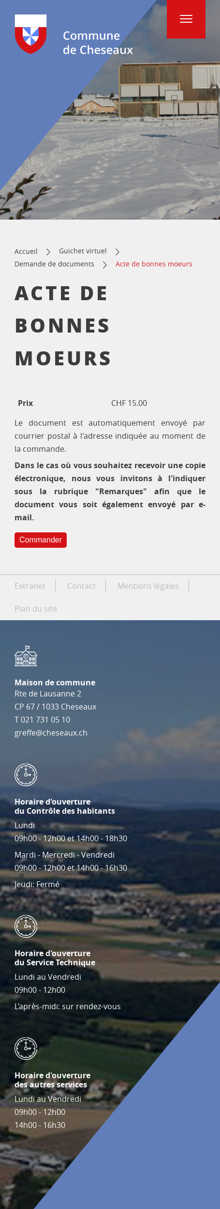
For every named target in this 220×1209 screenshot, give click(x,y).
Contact (81, 586)
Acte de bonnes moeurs (154, 263)
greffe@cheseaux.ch (51, 732)
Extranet (30, 586)
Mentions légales (148, 586)
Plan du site (36, 608)
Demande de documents (54, 263)
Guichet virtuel (83, 250)
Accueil (26, 251)
